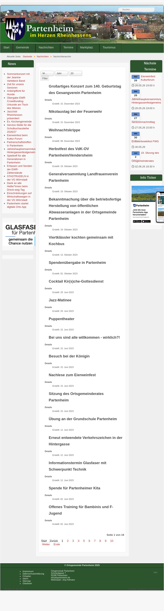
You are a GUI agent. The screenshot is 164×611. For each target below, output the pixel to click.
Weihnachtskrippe (64, 130)
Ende (57, 544)
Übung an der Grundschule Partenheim (83, 419)
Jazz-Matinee (60, 300)
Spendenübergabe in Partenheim (77, 263)
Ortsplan (27, 576)
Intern (25, 578)
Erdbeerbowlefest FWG (145, 141)
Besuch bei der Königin (69, 356)
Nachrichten (46, 47)
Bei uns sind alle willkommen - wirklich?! (84, 337)
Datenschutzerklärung (33, 573)
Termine (68, 47)
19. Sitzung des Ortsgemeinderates (145, 156)
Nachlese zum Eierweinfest (72, 375)
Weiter (46, 544)
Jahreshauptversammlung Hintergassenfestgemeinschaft (146, 101)
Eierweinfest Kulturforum (148, 78)
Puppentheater (61, 319)
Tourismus (109, 47)
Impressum (28, 571)
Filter (45, 78)
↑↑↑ (156, 572)
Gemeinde (22, 47)
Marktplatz (86, 47)
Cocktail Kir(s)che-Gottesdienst (76, 281)
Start (6, 47)
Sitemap (27, 581)
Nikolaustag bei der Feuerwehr (75, 112)
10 (111, 540)
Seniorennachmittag (143, 121)
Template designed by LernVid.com (144, 589)
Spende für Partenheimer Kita (74, 488)
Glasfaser (27, 583)
